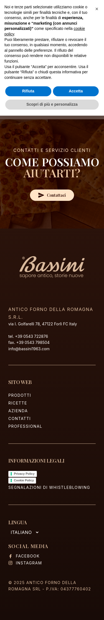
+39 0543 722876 (31, 336)
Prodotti (19, 395)
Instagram (25, 563)
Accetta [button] (76, 91)
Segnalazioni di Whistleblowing (49, 487)
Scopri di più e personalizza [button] (51, 104)
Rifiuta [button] (28, 91)
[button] (96, 8)
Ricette (17, 403)
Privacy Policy (24, 473)
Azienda (18, 410)
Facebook (24, 556)
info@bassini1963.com (29, 348)
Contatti (19, 418)
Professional (25, 426)
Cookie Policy (24, 480)
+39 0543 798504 (32, 342)
